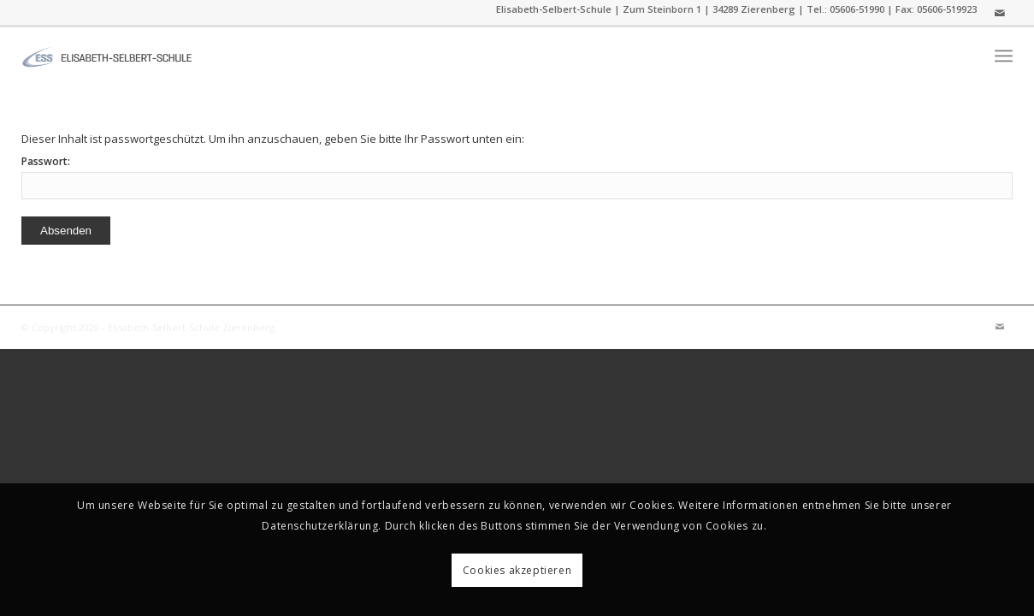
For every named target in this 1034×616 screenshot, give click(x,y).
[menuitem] (1004, 56)
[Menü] (1004, 56)
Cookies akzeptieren (517, 570)
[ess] (106, 56)
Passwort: (517, 176)
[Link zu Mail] (1000, 13)
